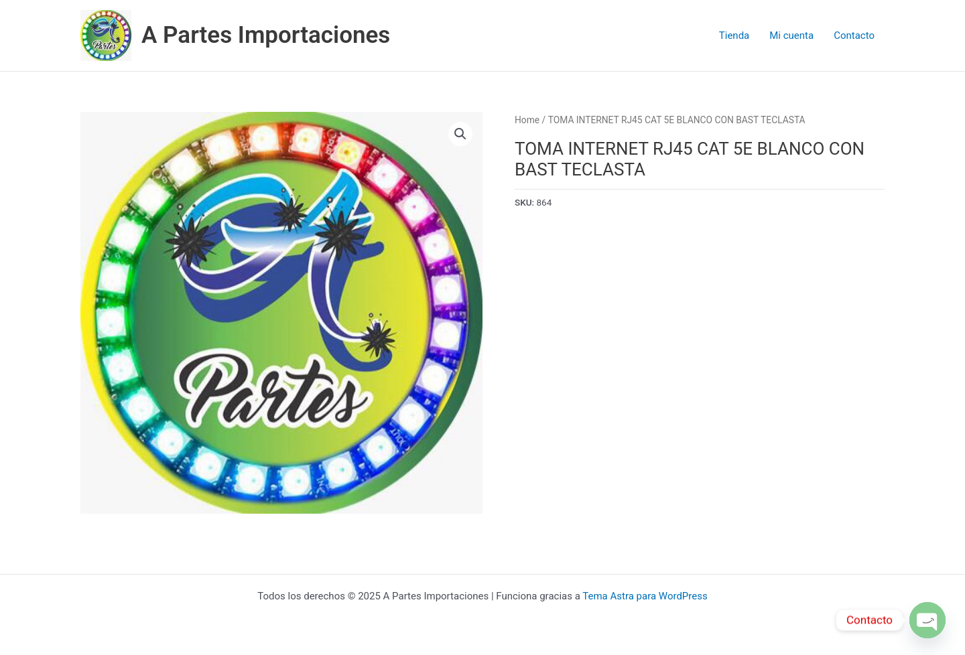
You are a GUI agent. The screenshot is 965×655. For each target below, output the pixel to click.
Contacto (854, 35)
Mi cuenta (791, 35)
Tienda (734, 35)
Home (527, 120)
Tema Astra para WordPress (644, 596)
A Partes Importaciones (265, 35)
